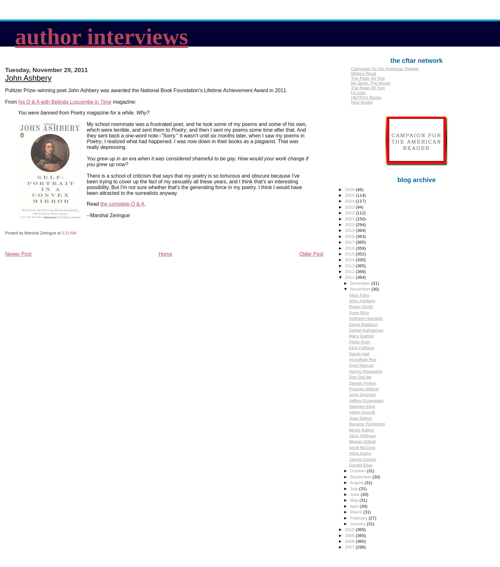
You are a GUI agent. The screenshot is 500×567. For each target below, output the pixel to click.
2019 (350, 230)
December (360, 283)
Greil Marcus (361, 365)
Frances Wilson (364, 389)
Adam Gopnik (362, 412)
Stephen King (362, 406)
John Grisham (362, 394)
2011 (350, 277)
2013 (350, 265)
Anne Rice (359, 312)
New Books (362, 102)
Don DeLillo (360, 377)
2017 (350, 242)
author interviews (101, 36)
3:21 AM (69, 233)
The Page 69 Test (368, 78)
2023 (350, 207)
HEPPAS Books (366, 97)
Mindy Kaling (361, 430)
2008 (350, 541)
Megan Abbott (362, 441)
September (361, 477)
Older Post (311, 254)
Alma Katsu (360, 453)
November (360, 289)
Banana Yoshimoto (367, 424)
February (359, 518)
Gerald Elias (360, 465)
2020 (350, 224)
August (357, 482)
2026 (350, 189)
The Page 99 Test (368, 87)
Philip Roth (359, 342)
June (355, 494)
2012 (350, 271)
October (358, 470)
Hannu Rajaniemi (365, 371)
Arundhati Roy (362, 359)
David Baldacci (363, 324)
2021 (350, 219)
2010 (350, 529)
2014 (350, 259)
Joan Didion (360, 418)
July (354, 488)
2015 (350, 254)
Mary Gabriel (361, 336)
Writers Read (363, 73)
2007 (350, 547)
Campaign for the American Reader (385, 68)
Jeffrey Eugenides (366, 400)
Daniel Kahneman (366, 330)
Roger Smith (361, 306)
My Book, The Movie (370, 83)
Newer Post (18, 254)
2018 (350, 236)
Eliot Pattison (361, 347)
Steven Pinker (362, 383)
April (355, 506)
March (357, 512)
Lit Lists (358, 92)
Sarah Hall (359, 353)
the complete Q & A (122, 204)
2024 (350, 201)
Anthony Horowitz (366, 318)
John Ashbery (28, 78)
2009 (350, 535)
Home (165, 254)
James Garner (362, 459)
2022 (350, 212)
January (358, 523)
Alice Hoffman (362, 435)
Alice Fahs (359, 295)
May (354, 500)
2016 (350, 248)
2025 (350, 195)
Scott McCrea (362, 447)
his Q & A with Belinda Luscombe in (65, 102)
